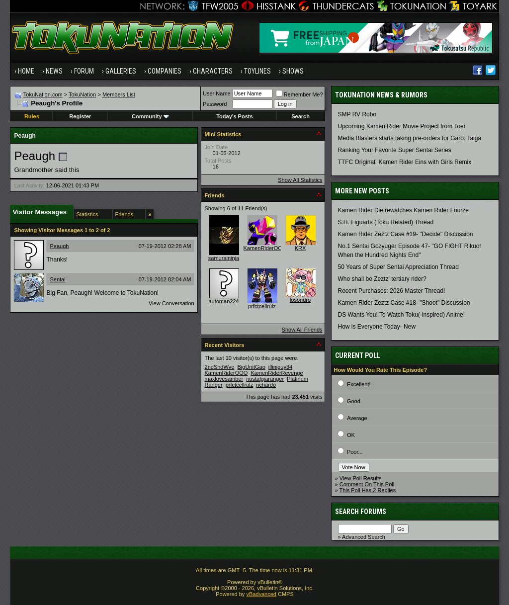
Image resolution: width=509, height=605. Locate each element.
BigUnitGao (251, 367)
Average (357, 418)
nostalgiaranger (265, 379)
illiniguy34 (280, 367)
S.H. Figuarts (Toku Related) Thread (386, 222)
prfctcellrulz (262, 306)
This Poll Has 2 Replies (367, 490)
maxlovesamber (224, 379)
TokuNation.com (43, 94)
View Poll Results (360, 478)
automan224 (223, 301)
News (54, 71)
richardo (266, 385)
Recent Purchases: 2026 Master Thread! (391, 290)
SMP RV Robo (357, 114)
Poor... (355, 452)
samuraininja (223, 258)
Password (215, 104)
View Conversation (171, 303)
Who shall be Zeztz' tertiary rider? (382, 278)
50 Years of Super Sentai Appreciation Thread (398, 266)
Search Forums (360, 512)
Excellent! (359, 384)
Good (353, 401)
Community (150, 116)
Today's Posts (234, 116)
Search (300, 116)
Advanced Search (363, 537)
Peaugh (59, 246)
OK (351, 435)
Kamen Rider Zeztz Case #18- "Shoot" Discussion (404, 302)
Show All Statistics (300, 180)
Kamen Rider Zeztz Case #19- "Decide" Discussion (405, 234)
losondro (300, 300)
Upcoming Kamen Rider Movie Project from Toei (401, 126)
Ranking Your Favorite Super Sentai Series (394, 150)
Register (80, 116)
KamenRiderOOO (265, 248)
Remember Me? (299, 94)
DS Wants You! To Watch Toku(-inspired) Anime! (401, 314)
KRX (300, 248)
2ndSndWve (220, 367)
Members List (118, 94)
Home (26, 71)
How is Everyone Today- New (377, 326)
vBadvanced (261, 594)
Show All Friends (302, 330)
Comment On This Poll (366, 484)
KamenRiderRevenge (277, 373)
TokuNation (82, 94)
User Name (217, 93)
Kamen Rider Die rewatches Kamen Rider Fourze (403, 210)
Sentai (57, 279)
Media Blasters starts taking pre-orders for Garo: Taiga (410, 138)
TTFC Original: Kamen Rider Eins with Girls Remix (405, 162)
